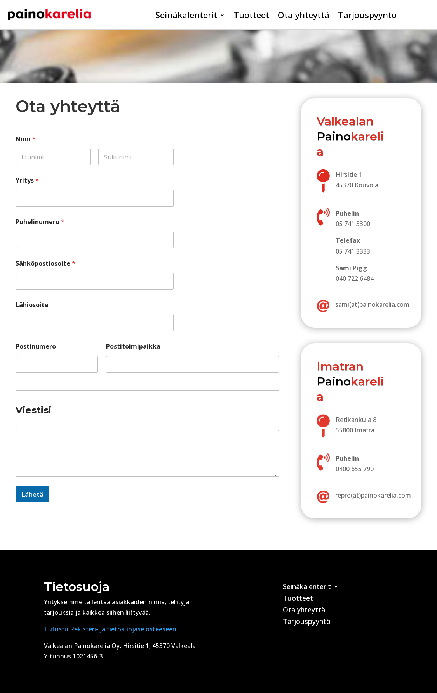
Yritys (27, 180)
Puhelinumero (40, 222)
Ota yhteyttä (303, 16)
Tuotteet (251, 16)
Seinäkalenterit (186, 16)
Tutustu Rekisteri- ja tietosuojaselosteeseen (110, 629)
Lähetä (32, 494)
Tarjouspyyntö (367, 16)
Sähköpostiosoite (45, 263)
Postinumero (36, 346)
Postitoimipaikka (133, 346)
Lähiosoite (32, 305)
